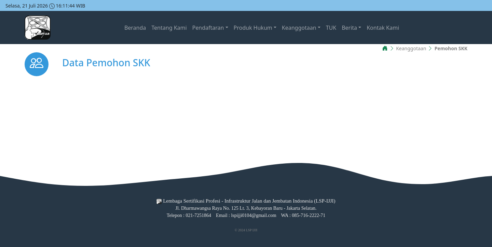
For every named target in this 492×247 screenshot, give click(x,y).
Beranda (135, 27)
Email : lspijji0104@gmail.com (246, 215)
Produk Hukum (253, 27)
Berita (349, 27)
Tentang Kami (169, 27)
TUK (331, 27)
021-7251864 (198, 215)
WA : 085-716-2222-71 (303, 215)
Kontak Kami (383, 27)
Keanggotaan (299, 27)
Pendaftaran (208, 27)
